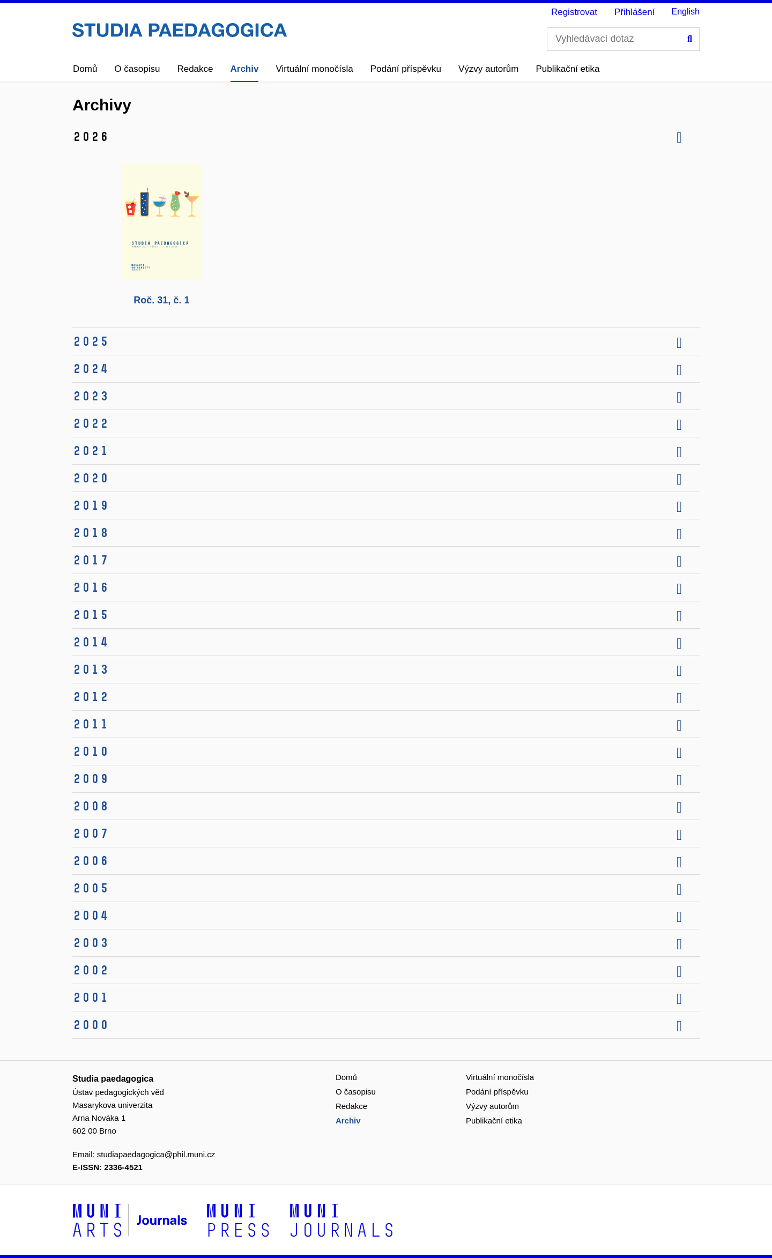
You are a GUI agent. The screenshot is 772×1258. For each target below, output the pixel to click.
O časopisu (137, 69)
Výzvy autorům (488, 69)
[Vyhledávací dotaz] (623, 39)
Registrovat (574, 12)
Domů (85, 69)
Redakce (195, 69)
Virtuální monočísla (314, 69)
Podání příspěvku (405, 69)
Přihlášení (634, 12)
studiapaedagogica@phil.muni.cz (156, 1154)
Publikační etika (567, 69)
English (686, 11)
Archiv (245, 69)
